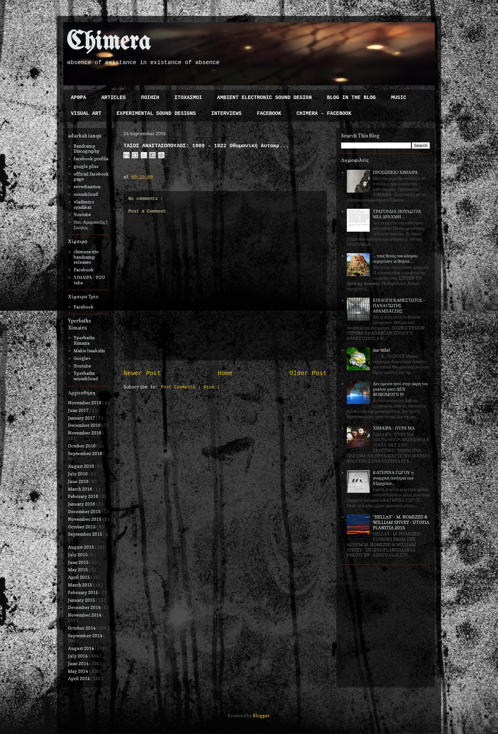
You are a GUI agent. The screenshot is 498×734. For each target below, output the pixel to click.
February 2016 (83, 496)
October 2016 (82, 445)
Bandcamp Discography (86, 148)
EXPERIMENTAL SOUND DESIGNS (156, 113)
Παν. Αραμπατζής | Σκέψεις (91, 224)
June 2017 (79, 410)
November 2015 (85, 519)
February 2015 (83, 592)
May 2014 (78, 671)
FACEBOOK (269, 113)
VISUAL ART (86, 113)
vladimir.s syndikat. (84, 204)
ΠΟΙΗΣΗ (150, 98)
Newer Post (142, 373)
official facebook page (91, 176)
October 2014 (82, 628)
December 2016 (85, 425)
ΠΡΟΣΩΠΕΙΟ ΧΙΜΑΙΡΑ (395, 172)
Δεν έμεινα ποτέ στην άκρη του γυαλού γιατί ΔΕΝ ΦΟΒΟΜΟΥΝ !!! (400, 389)
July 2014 (78, 655)
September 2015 (85, 534)
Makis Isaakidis (89, 350)
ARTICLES (113, 98)
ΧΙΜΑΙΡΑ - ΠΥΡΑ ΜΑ (394, 428)
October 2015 (82, 526)
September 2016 (85, 453)
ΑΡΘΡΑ (78, 98)
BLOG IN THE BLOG (351, 98)
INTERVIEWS (226, 113)
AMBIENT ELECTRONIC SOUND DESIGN (264, 98)
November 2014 (85, 615)
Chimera (108, 42)
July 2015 (78, 554)
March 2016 (80, 489)
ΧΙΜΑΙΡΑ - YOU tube (89, 279)
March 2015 (80, 584)
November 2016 (85, 432)
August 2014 (81, 648)
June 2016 (79, 481)
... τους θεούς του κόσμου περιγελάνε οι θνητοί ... (395, 258)
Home (225, 373)
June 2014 (79, 663)
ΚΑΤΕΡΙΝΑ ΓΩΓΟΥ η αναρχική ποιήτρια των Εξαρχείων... (393, 478)
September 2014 (85, 635)
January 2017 (82, 417)
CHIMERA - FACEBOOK (323, 113)
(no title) (381, 350)
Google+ (82, 358)
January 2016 (82, 503)
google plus (86, 166)
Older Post (308, 373)
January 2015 (82, 600)
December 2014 (85, 607)
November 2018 (85, 402)
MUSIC (398, 98)
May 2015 (78, 569)
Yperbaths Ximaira (84, 340)
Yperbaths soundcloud (86, 375)
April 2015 (79, 577)
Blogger (261, 715)
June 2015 (79, 562)
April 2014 (79, 678)
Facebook (84, 269)
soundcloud (86, 194)
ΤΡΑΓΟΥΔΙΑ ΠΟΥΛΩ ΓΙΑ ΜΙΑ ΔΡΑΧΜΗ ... (397, 213)
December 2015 (85, 511)
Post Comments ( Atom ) (190, 387)
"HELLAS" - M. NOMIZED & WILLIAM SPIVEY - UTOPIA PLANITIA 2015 (401, 522)
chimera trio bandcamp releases (86, 257)
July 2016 (78, 473)
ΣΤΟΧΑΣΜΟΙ (188, 98)
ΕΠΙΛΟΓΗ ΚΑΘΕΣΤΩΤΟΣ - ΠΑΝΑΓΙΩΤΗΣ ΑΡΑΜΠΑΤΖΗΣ (399, 305)
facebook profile (91, 158)
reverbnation (87, 186)
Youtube (82, 214)
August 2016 (81, 466)
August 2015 (81, 547)
